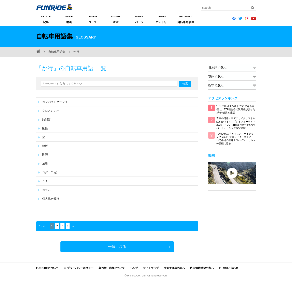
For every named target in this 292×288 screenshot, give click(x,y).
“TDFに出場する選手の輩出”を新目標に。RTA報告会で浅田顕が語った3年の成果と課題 (235, 109)
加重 (45, 163)
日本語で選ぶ (217, 67)
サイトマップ (151, 268)
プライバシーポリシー (80, 268)
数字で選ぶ (215, 85)
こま (45, 181)
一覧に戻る (117, 247)
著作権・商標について (112, 268)
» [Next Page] (73, 226)
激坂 (45, 146)
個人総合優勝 (50, 198)
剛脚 (45, 154)
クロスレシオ (50, 110)
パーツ (139, 19)
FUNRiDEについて (47, 268)
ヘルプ (134, 268)
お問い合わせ (230, 268)
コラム (46, 190)
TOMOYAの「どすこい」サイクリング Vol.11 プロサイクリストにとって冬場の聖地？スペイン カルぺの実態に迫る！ (235, 138)
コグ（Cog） (50, 172)
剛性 (45, 128)
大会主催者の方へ (174, 268)
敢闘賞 (46, 119)
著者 (115, 19)
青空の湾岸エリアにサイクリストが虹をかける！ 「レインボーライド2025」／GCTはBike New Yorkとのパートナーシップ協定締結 (235, 123)
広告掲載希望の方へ (202, 268)
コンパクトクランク (55, 102)
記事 (45, 19)
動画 (69, 19)
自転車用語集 (185, 19)
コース (92, 19)
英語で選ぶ (215, 76)
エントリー (162, 19)
